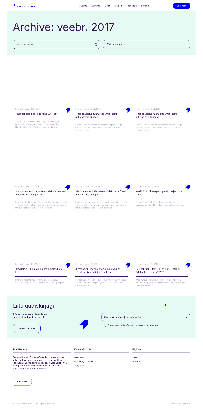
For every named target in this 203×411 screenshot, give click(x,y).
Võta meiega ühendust (84, 361)
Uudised (83, 5)
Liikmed (118, 5)
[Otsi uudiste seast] (52, 44)
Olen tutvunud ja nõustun (133, 325)
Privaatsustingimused (180, 404)
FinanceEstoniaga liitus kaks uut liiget (36, 113)
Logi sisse (181, 5)
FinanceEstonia (81, 357)
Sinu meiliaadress (113, 317)
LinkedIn (135, 357)
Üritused (96, 5)
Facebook (136, 361)
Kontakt (145, 5)
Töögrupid (131, 5)
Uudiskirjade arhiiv (27, 328)
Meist (107, 5)
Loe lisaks (22, 381)
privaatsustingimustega (146, 325)
